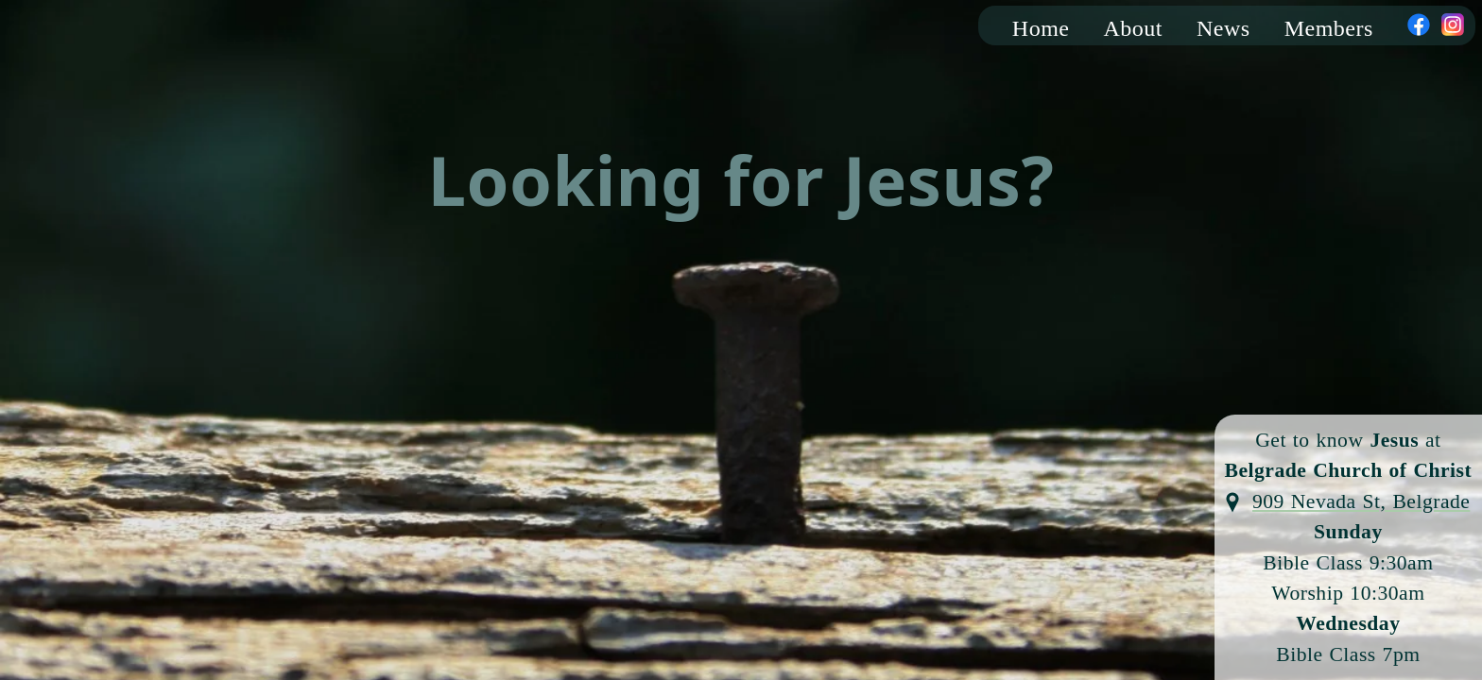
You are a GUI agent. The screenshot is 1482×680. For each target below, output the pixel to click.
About (1133, 28)
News (1223, 28)
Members (1328, 28)
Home (1041, 28)
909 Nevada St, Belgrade (1361, 501)
